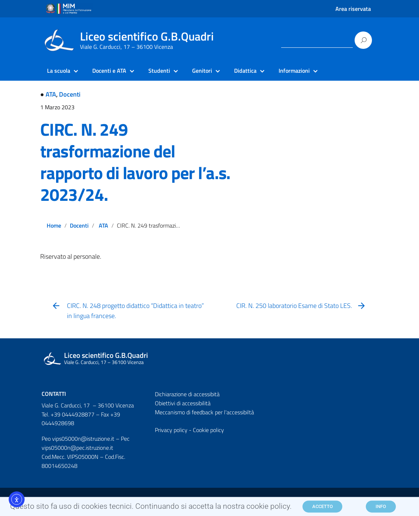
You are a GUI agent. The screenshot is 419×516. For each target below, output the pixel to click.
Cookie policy (208, 430)
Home (54, 225)
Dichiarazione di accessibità (187, 394)
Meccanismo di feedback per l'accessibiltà (204, 412)
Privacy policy (171, 430)
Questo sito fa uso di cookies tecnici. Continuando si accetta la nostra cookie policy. (151, 508)
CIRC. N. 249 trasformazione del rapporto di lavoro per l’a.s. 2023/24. (135, 162)
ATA (51, 94)
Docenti (69, 94)
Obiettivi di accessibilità (183, 403)
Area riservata (353, 8)
